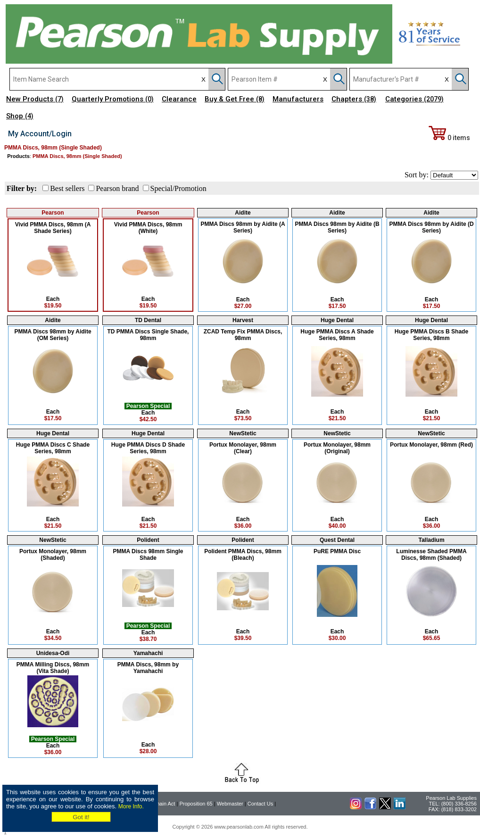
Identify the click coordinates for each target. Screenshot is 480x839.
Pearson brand (117, 188)
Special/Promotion (178, 188)
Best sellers (67, 188)
